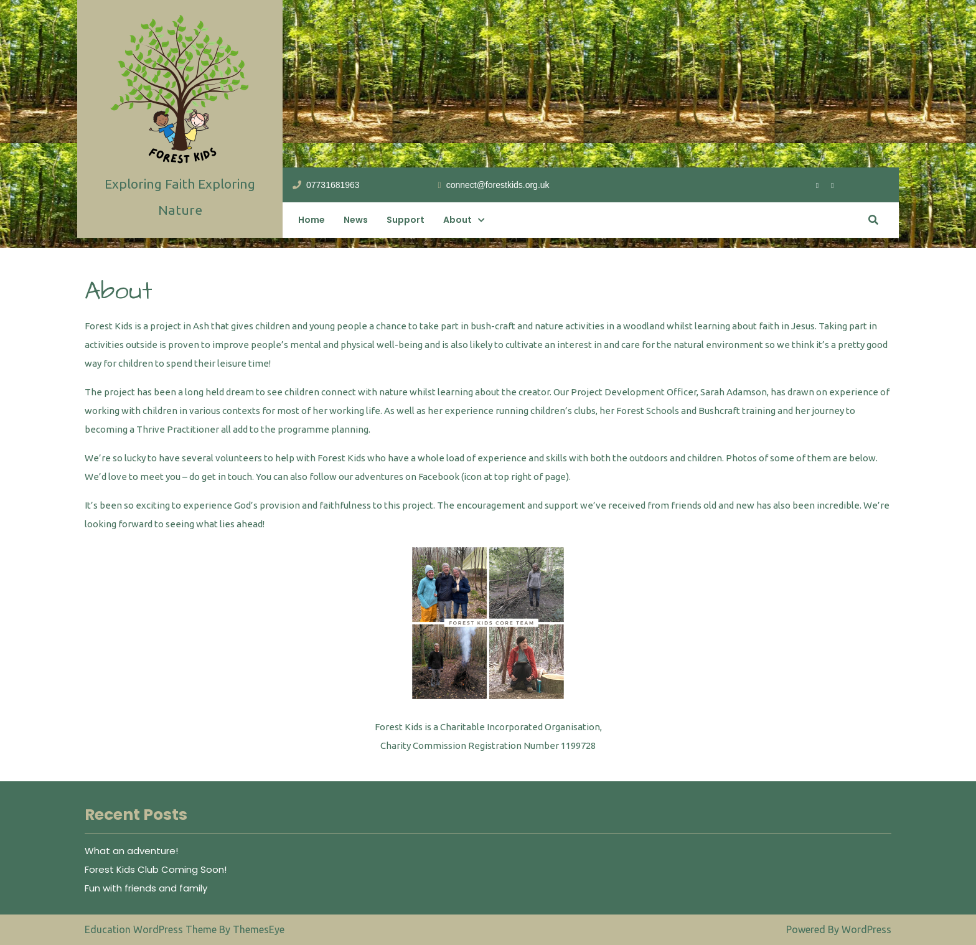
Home (311, 220)
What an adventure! (131, 850)
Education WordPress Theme (152, 929)
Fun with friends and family (146, 888)
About (457, 220)
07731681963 (326, 184)
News (356, 220)
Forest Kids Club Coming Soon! (156, 869)
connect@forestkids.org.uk (494, 184)
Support (406, 220)
